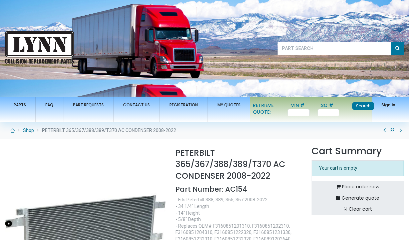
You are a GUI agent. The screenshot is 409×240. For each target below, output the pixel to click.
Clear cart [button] (358, 209)
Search (361, 106)
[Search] (397, 48)
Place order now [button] (357, 186)
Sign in (387, 105)
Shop (28, 130)
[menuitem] (21, 105)
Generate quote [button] (357, 198)
